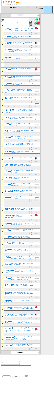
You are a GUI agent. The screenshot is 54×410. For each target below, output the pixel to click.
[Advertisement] (22, 68)
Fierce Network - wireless (10, 113)
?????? (37, 15)
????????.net (11, 2)
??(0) (36, 33)
